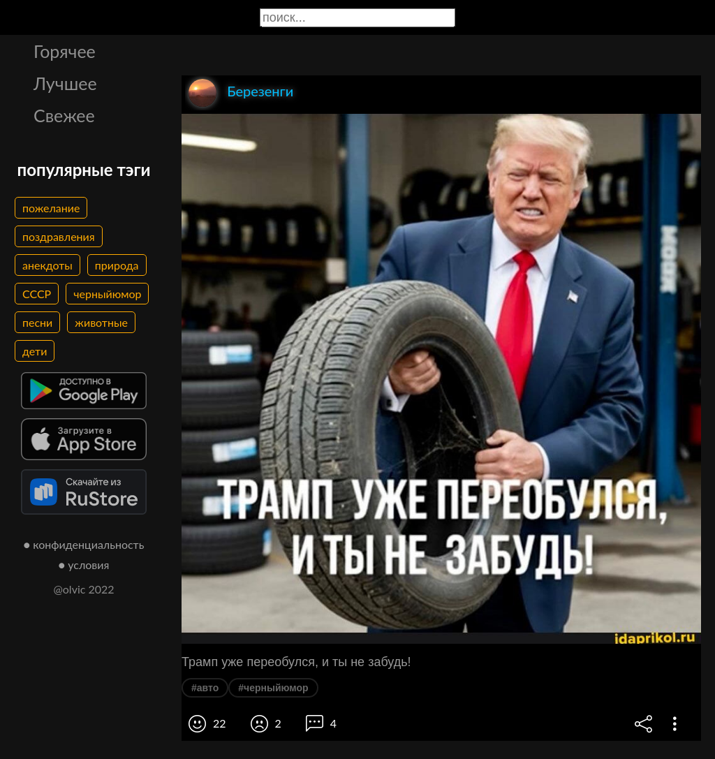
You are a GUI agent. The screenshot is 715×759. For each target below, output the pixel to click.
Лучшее (65, 83)
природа (117, 265)
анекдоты (47, 265)
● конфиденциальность (84, 544)
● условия (84, 564)
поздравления (58, 236)
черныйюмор (107, 293)
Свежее (64, 115)
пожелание (51, 207)
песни (37, 322)
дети (34, 351)
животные (101, 322)
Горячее (65, 50)
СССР (36, 293)
